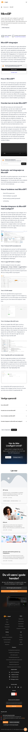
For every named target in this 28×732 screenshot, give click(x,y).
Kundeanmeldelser (7, 639)
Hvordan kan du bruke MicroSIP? (14, 410)
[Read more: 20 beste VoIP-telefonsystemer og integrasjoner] (14, 549)
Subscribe (14, 706)
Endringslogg (20, 626)
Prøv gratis (14, 429)
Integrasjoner (6, 7)
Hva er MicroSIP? (14, 405)
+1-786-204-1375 (14, 677)
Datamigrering (21, 621)
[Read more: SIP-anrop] (14, 488)
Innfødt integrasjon (5, 27)
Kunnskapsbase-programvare (14, 650)
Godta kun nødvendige (14, 722)
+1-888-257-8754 (14, 674)
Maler (21, 642)
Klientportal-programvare (14, 664)
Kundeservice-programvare (14, 652)
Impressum (7, 644)
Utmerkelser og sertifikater (7, 637)
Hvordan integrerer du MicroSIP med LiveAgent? (14, 421)
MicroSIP (11, 7)
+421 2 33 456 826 (15, 672)
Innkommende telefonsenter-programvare (14, 659)
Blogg (21, 634)
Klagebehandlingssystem (14, 662)
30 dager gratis (14, 72)
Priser (7, 622)
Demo (7, 619)
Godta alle (6, 722)
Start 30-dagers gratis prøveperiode (14, 587)
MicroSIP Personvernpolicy (20, 36)
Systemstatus (21, 623)
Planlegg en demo (17, 457)
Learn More (7, 36)
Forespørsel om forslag (21, 628)
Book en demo (14, 69)
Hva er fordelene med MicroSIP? (14, 416)
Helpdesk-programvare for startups (14, 666)
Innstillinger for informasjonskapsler (11, 724)
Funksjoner (7, 624)
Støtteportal (21, 618)
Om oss (7, 634)
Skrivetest (21, 644)
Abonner (23, 163)
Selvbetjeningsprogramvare (14, 657)
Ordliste (20, 637)
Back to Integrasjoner (6, 429)
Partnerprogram (7, 642)
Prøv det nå (8, 457)
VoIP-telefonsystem (14, 654)
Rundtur (7, 629)
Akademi (21, 639)
